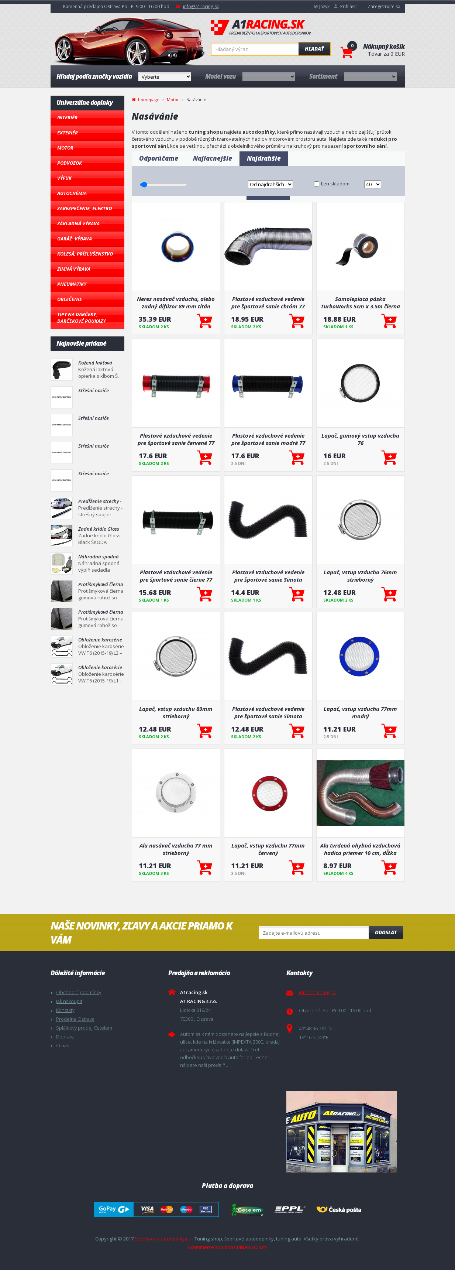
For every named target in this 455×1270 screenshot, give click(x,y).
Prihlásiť (348, 6)
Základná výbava (78, 223)
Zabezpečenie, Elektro (84, 208)
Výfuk (64, 178)
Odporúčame (158, 158)
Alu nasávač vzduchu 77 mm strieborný (176, 849)
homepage (148, 99)
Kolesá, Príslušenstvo (85, 253)
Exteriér (67, 132)
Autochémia (72, 193)
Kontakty (65, 1010)
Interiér (67, 117)
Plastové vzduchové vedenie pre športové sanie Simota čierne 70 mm (268, 712)
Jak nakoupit (69, 1001)
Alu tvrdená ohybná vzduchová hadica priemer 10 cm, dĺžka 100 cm (360, 849)
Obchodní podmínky (78, 992)
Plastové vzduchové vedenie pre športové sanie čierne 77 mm (176, 575)
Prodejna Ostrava (75, 1019)
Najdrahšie (264, 158)
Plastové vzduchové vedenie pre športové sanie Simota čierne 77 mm (268, 575)
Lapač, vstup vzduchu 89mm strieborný (176, 712)
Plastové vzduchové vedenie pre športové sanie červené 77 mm (176, 439)
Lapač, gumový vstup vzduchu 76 (360, 439)
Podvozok (69, 163)
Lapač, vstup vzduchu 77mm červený (268, 849)
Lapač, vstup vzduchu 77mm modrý (360, 712)
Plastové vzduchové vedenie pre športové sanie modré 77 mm (268, 439)
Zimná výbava (73, 269)
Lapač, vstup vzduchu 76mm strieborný (360, 575)
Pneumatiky (71, 284)
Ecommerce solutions (212, 1247)
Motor (65, 147)
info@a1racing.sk (201, 6)
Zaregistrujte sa (384, 6)
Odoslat (386, 932)
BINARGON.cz (252, 1247)
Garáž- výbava (74, 238)
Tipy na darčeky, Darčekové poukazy (81, 317)
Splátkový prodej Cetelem (84, 1027)
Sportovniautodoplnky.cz (163, 1238)
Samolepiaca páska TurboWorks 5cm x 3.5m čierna (360, 302)
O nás (62, 1045)
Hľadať (314, 48)
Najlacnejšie (212, 158)
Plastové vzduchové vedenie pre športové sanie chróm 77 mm (268, 302)
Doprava (65, 1036)
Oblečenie (69, 299)
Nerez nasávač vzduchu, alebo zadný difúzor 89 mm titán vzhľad (176, 302)
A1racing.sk (261, 27)
